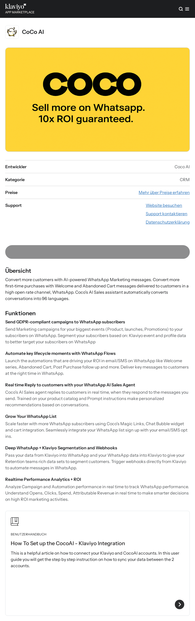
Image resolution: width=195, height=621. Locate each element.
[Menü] (187, 9)
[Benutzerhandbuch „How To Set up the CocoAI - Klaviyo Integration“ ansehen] (97, 563)
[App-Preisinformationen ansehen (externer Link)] (164, 192)
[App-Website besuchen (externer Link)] (164, 205)
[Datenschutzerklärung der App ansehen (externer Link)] (168, 222)
